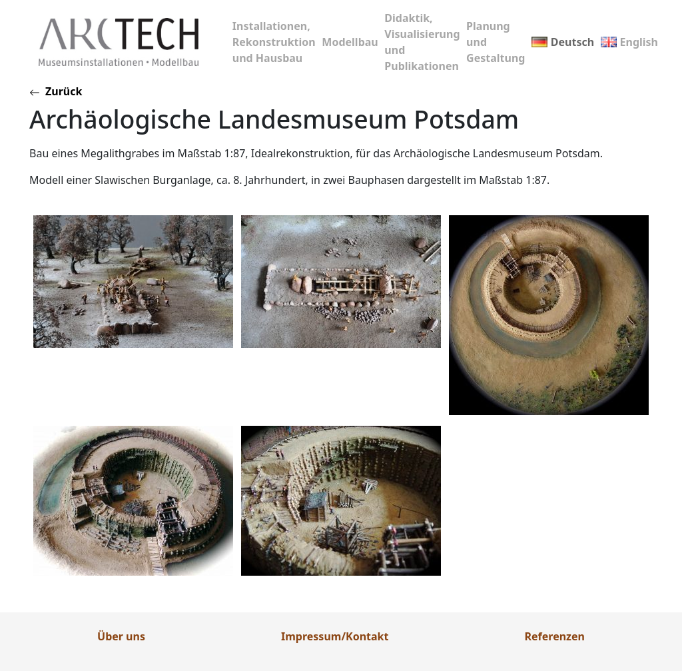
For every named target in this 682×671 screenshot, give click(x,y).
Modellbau (350, 42)
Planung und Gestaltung (495, 42)
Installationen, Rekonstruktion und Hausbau (274, 42)
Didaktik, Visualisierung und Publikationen (422, 42)
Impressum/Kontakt (334, 636)
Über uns (121, 636)
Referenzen (555, 636)
